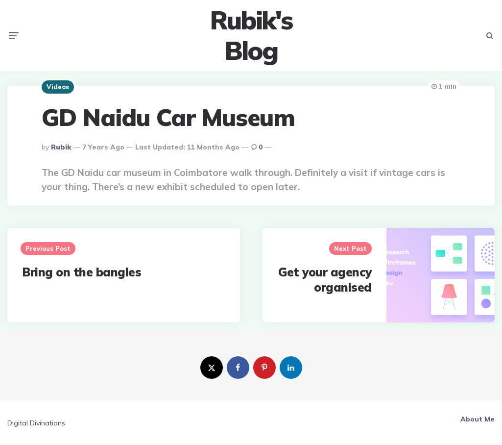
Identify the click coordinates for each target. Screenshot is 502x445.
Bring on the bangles (81, 272)
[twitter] (211, 367)
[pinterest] (264, 367)
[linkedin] (291, 367)
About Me (477, 419)
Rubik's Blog (251, 35)
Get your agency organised (325, 280)
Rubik (61, 147)
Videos (58, 87)
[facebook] (238, 367)
